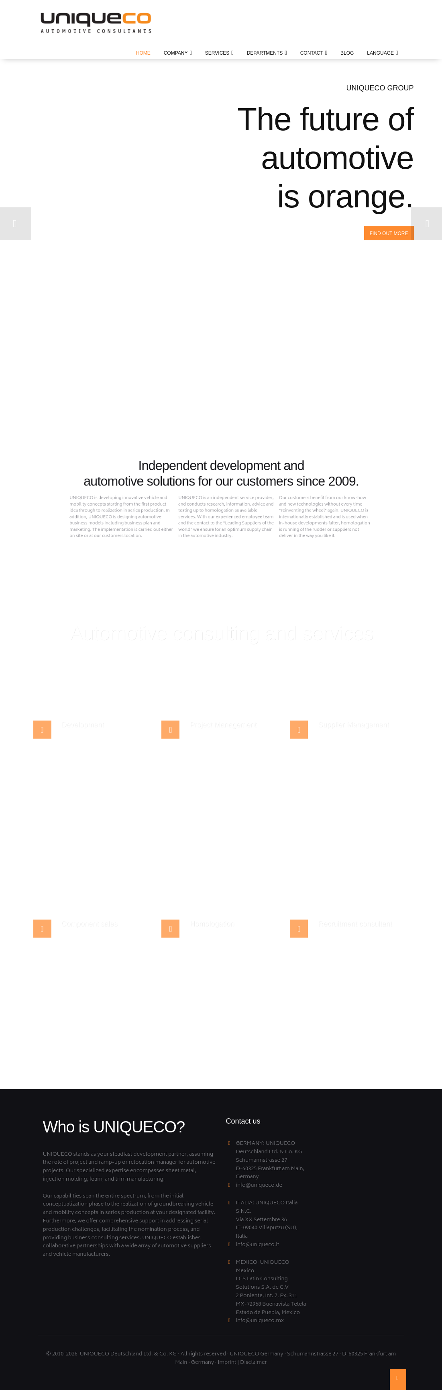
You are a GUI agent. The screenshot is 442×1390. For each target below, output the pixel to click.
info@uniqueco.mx (260, 1321)
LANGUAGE (380, 53)
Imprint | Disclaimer (242, 1362)
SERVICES (217, 53)
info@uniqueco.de (259, 1185)
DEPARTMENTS (265, 53)
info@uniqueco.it (257, 1245)
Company (176, 53)
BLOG (347, 53)
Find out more (389, 234)
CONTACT (311, 53)
